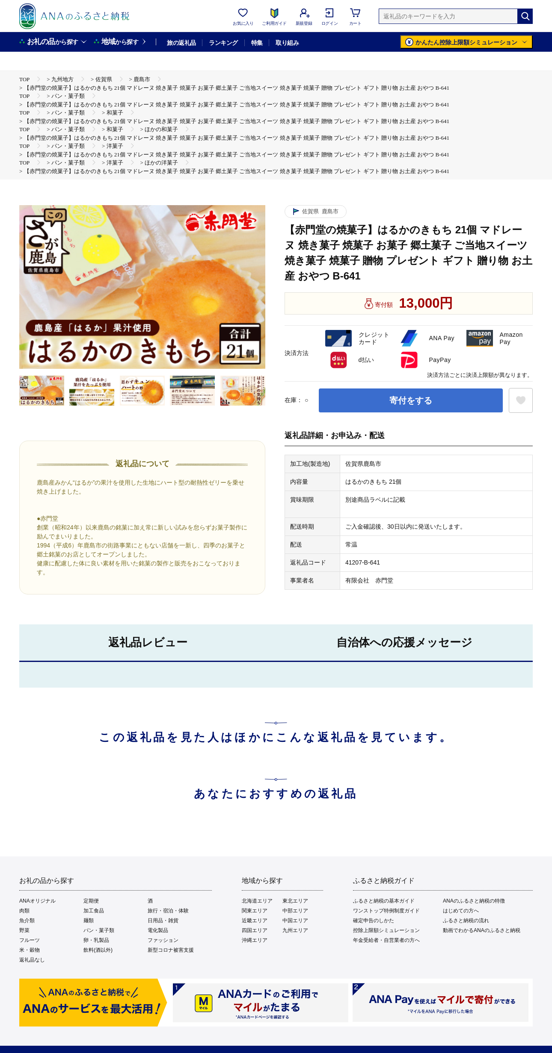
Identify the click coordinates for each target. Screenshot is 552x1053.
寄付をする (410, 400)
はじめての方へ (461, 911)
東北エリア (295, 901)
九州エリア (295, 930)
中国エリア (295, 921)
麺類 (88, 921)
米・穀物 (29, 950)
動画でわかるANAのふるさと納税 (481, 930)
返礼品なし (32, 960)
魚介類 (27, 921)
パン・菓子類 (98, 930)
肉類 (24, 911)
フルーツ (29, 940)
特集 (257, 42)
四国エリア (254, 930)
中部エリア (295, 911)
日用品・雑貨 (163, 921)
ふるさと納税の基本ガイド (384, 901)
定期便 (91, 901)
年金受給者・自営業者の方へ (386, 940)
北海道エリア (257, 901)
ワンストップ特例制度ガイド (386, 911)
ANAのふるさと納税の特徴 (474, 901)
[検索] (525, 16)
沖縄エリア (254, 940)
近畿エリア (254, 921)
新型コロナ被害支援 (171, 950)
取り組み (287, 42)
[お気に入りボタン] (521, 400)
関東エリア (254, 911)
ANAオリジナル (37, 901)
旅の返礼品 (181, 42)
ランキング (223, 42)
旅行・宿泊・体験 (168, 911)
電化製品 (158, 930)
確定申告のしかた (373, 921)
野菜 (24, 930)
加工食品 (93, 911)
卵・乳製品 (96, 940)
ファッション (163, 940)
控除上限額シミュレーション (386, 930)
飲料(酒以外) (98, 950)
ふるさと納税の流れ (466, 921)
